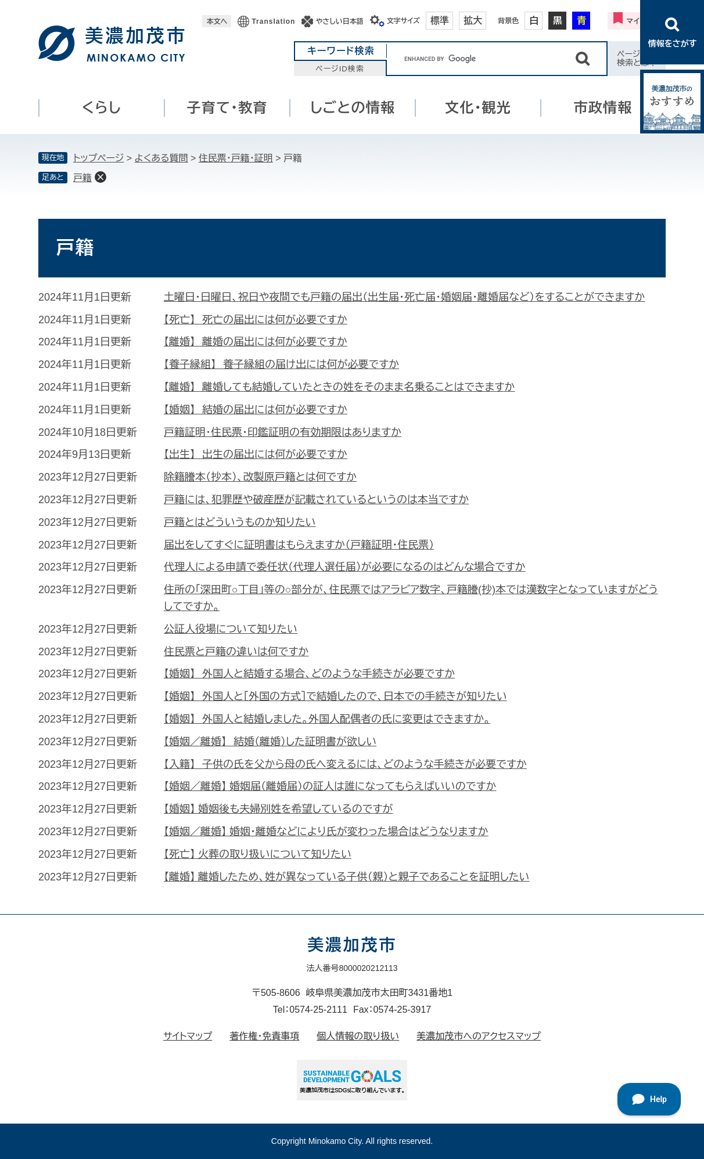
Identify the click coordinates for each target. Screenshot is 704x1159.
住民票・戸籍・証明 (236, 158)
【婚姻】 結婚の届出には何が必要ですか (255, 410)
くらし (101, 107)
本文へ (216, 21)
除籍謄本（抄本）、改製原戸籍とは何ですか (260, 477)
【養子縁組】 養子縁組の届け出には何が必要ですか (281, 364)
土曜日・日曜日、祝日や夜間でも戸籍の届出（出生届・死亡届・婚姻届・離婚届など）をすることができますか (404, 297)
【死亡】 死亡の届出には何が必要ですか (255, 320)
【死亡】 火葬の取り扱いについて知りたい (257, 854)
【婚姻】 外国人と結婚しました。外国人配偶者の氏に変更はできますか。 (327, 719)
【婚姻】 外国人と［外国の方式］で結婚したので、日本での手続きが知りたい (335, 696)
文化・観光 (478, 107)
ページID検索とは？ (637, 58)
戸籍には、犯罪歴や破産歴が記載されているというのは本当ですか (316, 500)
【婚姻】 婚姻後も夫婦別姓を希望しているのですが (278, 809)
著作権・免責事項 (264, 1036)
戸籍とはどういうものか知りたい (240, 522)
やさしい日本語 (339, 21)
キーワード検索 (341, 51)
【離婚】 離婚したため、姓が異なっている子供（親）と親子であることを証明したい (347, 877)
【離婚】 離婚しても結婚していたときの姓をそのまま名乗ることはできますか (339, 387)
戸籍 (82, 178)
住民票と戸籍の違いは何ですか (236, 652)
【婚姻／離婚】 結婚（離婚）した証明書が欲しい (270, 742)
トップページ (98, 158)
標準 (439, 21)
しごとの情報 (352, 107)
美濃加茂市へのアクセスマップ (478, 1036)
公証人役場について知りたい (230, 629)
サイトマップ (187, 1036)
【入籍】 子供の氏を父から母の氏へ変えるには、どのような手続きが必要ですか (345, 764)
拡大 (473, 21)
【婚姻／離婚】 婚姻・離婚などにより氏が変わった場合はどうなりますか (326, 831)
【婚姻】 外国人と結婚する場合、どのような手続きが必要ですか (309, 674)
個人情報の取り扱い (358, 1036)
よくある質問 (161, 158)
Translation (273, 21)
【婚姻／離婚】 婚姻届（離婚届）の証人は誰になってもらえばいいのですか (330, 786)
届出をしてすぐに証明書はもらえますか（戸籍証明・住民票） (299, 545)
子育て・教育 (227, 107)
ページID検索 (339, 68)
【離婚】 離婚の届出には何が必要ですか (255, 342)
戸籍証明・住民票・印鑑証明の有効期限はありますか (282, 432)
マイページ (643, 21)
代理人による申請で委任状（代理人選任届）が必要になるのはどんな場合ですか (345, 567)
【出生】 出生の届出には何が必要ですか (255, 454)
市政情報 (603, 107)
